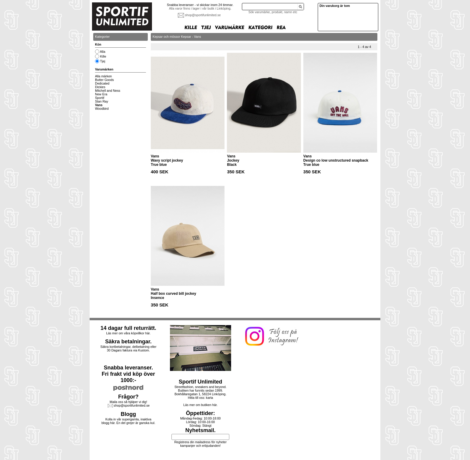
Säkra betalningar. (128, 342)
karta (209, 397)
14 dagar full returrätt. (128, 328)
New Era (101, 94)
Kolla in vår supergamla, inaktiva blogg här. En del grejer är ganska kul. (129, 421)
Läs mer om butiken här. (200, 405)
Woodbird (102, 108)
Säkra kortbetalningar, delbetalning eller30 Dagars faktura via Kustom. (128, 348)
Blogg (128, 414)
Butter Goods (104, 80)
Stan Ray (101, 101)
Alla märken (103, 76)
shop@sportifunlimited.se (203, 15)
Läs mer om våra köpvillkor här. (128, 333)
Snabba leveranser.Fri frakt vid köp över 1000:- (128, 374)
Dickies (100, 87)
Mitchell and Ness (107, 90)
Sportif (99, 98)
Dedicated (102, 83)
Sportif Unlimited (200, 382)
